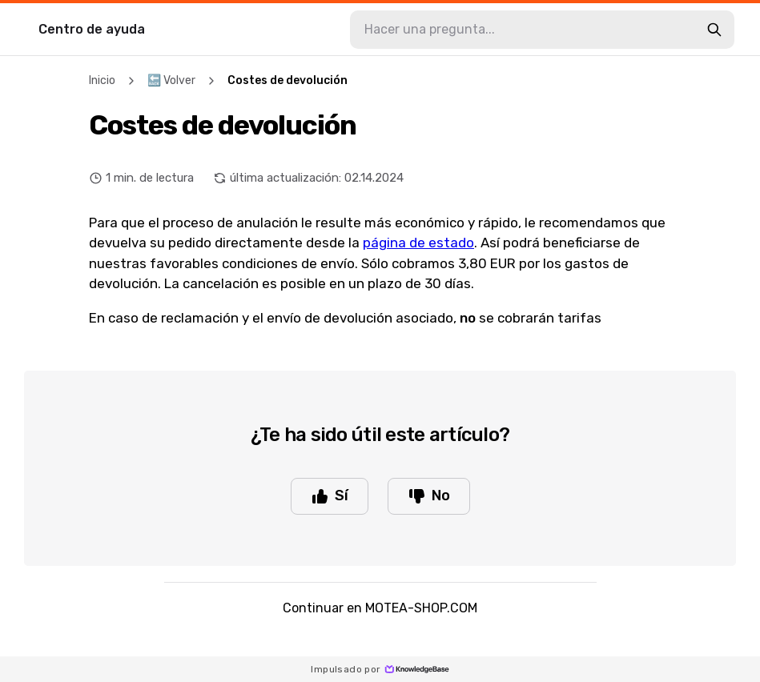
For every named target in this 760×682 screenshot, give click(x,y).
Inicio (102, 80)
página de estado (418, 243)
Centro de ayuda (91, 29)
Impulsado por (379, 669)
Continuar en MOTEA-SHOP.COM (380, 608)
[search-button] (714, 29)
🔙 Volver (171, 80)
